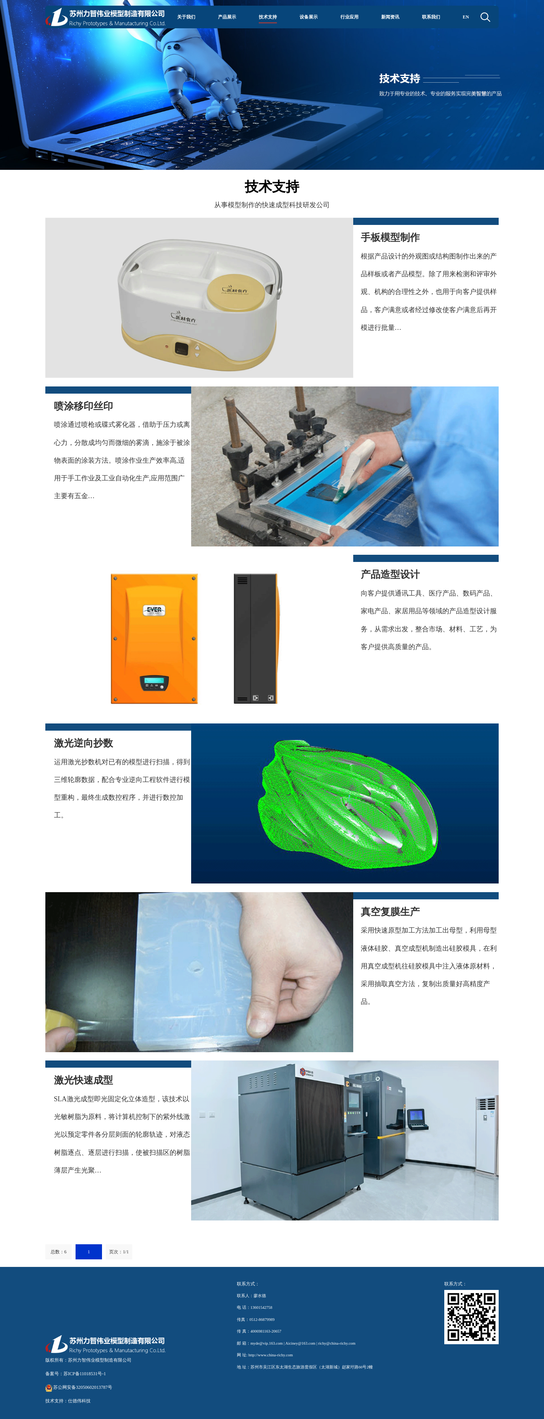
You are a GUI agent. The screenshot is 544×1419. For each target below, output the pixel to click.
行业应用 (349, 16)
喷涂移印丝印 (83, 406)
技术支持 (268, 16)
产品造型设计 (390, 574)
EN (466, 16)
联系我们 (431, 16)
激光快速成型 (83, 1080)
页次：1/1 (118, 1251)
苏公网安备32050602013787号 (78, 1387)
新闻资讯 (390, 16)
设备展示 (309, 16)
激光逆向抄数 (83, 743)
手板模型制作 (390, 237)
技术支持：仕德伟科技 (68, 1401)
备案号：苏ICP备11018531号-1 (75, 1373)
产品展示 (227, 16)
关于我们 (186, 16)
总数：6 (58, 1251)
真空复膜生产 (390, 911)
